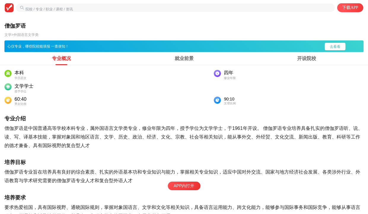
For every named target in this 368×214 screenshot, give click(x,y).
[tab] (61, 58)
